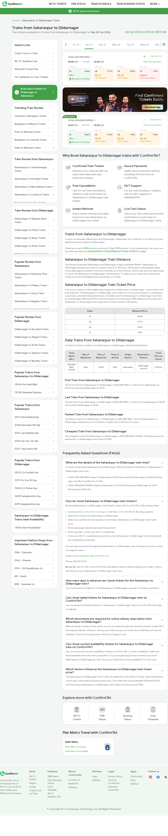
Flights (32, 783)
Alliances (72, 787)
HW (76, 125)
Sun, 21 (102, 44)
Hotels (32, 787)
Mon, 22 (116, 44)
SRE (76, 62)
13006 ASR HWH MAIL (80, 57)
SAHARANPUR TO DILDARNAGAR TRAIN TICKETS (113, 251)
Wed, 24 (144, 44)
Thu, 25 (158, 44)
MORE (155, 4)
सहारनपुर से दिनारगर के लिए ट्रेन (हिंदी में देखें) (145, 32)
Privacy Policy (115, 776)
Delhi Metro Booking (75, 747)
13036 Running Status (152, 125)
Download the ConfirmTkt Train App (86, 512)
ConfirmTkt (123, 512)
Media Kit (73, 783)
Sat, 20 (89, 44)
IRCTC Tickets (57, 4)
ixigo (94, 776)
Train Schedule (101, 4)
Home (16, 20)
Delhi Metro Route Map (76, 751)
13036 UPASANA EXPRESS (82, 120)
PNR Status (78, 4)
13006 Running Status (152, 62)
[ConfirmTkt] (9, 775)
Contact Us (74, 780)
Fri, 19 (76, 44)
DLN (102, 62)
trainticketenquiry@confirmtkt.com (90, 556)
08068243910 (80, 561)
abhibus (96, 780)
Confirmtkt (136, 776)
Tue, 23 (130, 44)
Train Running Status (130, 4)
